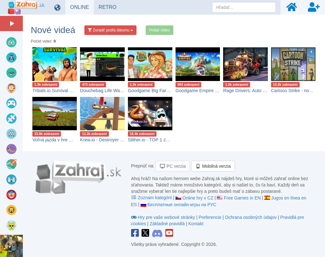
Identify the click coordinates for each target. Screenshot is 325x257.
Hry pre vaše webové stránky (163, 217)
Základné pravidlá (167, 223)
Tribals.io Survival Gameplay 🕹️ (64, 90)
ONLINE (82, 7)
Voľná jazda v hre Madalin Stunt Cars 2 (71, 139)
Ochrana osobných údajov (251, 217)
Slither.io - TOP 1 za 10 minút (157, 139)
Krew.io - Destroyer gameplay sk (112, 139)
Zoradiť (110, 30)
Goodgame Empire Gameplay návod (212, 90)
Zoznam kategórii (152, 197)
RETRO (110, 7)
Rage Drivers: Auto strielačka (252, 90)
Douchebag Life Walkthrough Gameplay (120, 90)
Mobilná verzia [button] (213, 166)
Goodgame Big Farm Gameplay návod (167, 90)
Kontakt (195, 223)
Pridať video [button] (159, 30)
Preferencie (210, 217)
